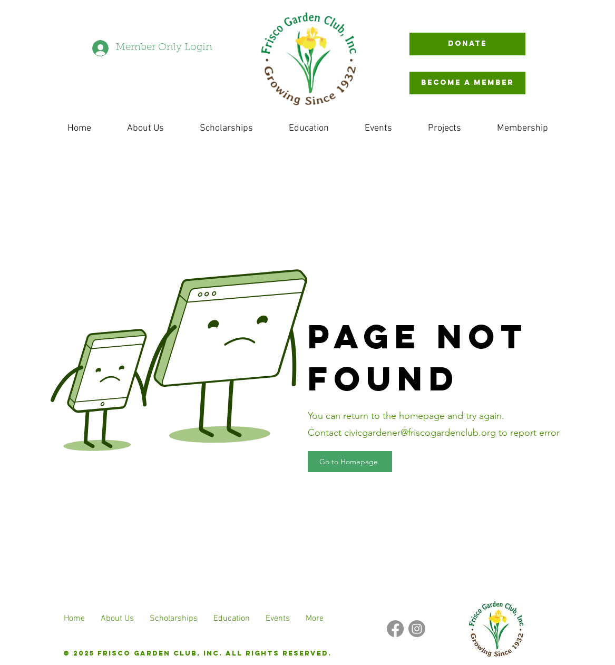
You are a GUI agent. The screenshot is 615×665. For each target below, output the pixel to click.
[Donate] (467, 44)
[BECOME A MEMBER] (467, 83)
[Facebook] (395, 628)
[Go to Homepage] (350, 461)
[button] (444, 128)
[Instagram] (416, 628)
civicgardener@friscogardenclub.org (420, 432)
